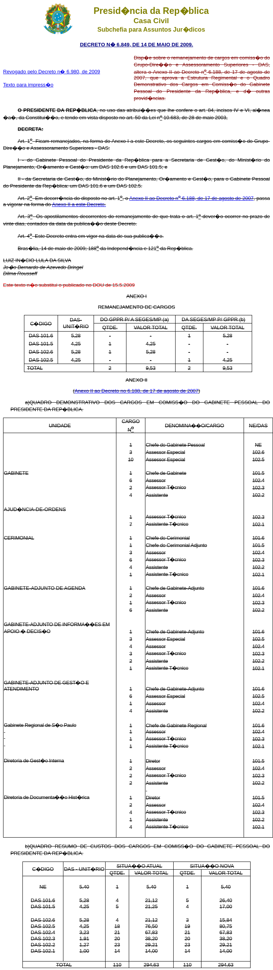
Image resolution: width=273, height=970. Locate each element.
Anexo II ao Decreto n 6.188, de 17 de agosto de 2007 (191, 198)
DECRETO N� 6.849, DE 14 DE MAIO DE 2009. (136, 44)
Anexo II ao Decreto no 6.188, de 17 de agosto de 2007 (136, 391)
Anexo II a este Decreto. (79, 204)
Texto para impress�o (28, 85)
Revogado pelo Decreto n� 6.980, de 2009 (51, 71)
